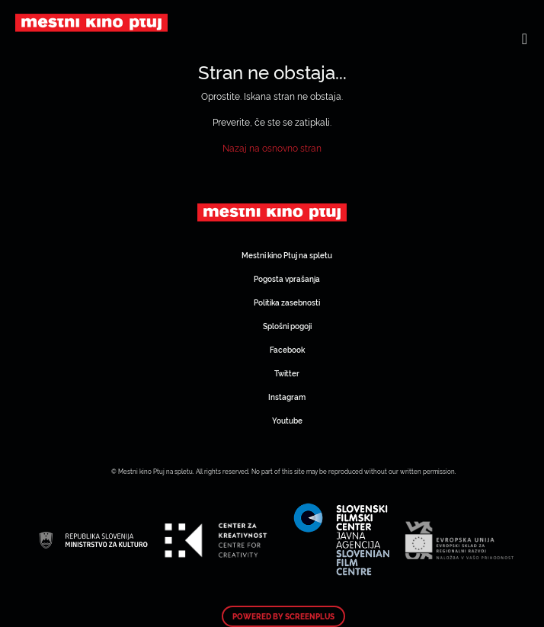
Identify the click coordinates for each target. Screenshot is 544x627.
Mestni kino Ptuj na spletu (287, 255)
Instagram (287, 396)
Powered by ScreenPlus (283, 616)
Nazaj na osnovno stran (272, 147)
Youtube (287, 420)
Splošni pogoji (287, 326)
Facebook (287, 349)
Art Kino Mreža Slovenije (272, 212)
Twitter (286, 373)
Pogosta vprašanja (287, 278)
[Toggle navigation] (524, 38)
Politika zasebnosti (287, 302)
